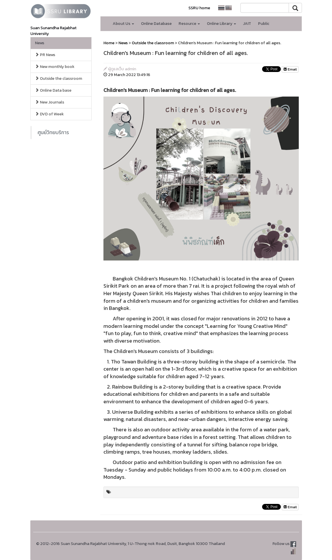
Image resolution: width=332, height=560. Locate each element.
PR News (45, 55)
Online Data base (53, 90)
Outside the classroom (58, 78)
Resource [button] (189, 24)
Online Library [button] (221, 24)
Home (108, 43)
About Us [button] (123, 24)
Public (263, 24)
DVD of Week (49, 114)
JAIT (247, 24)
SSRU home (199, 8)
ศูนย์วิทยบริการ (53, 132)
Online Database (156, 24)
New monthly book (55, 67)
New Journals (49, 102)
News (39, 43)
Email (290, 69)
